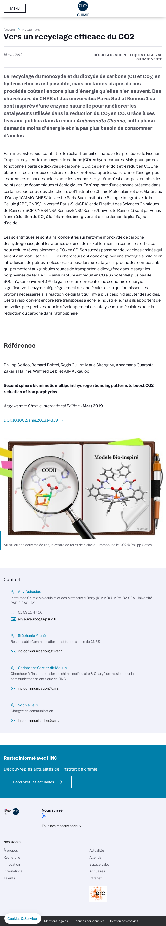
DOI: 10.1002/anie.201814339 (31, 420)
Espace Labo (99, 864)
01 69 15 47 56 (30, 612)
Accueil (10, 29)
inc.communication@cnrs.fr (40, 651)
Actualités (31, 29)
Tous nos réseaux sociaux (61, 826)
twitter (44, 815)
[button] (22, 918)
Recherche (12, 857)
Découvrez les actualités (33, 782)
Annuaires (97, 871)
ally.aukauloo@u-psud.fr (37, 619)
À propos (11, 850)
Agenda (95, 857)
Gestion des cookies (124, 921)
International (13, 871)
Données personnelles (89, 921)
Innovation (12, 864)
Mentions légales (56, 921)
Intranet (95, 878)
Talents (9, 878)
